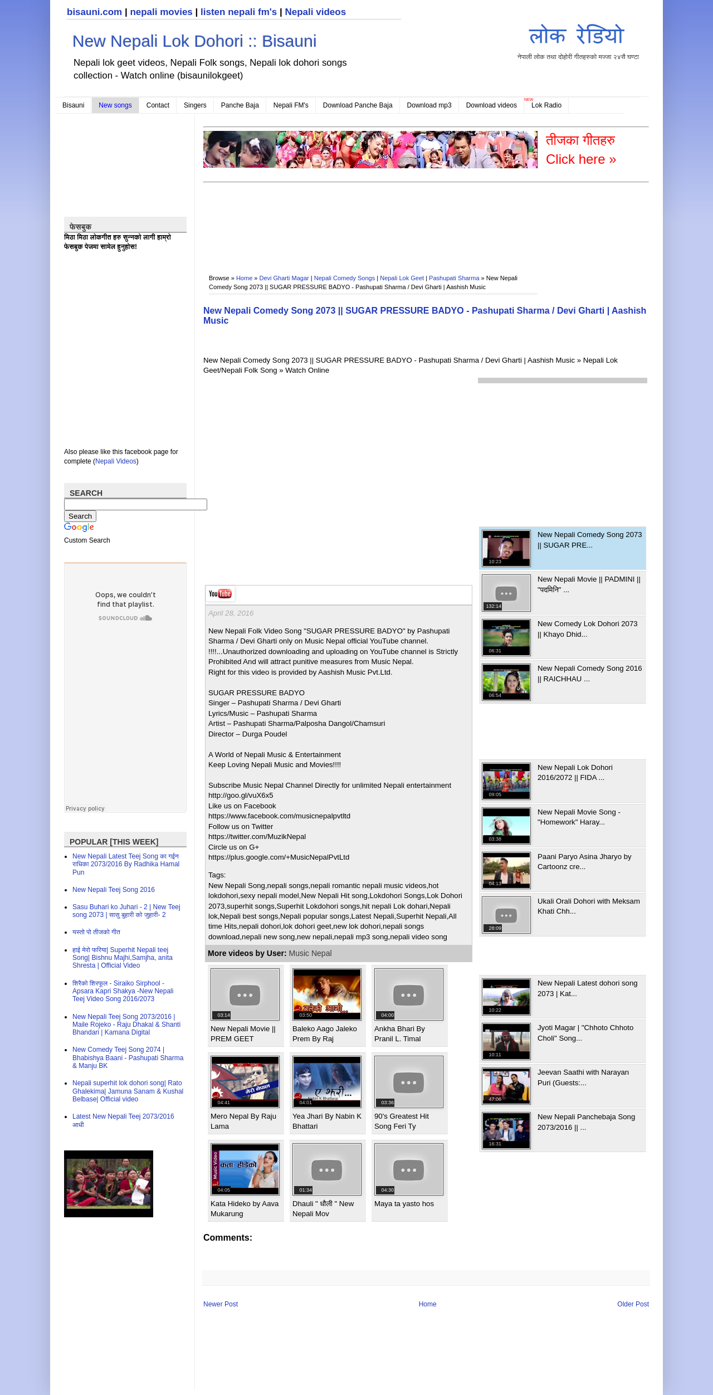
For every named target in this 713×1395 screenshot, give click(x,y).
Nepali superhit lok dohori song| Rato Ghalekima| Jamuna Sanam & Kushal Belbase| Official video (127, 1091)
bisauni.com (94, 12)
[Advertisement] (406, 221)
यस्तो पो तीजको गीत (96, 932)
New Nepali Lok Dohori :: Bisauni (194, 41)
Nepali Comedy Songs (344, 278)
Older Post (633, 1304)
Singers (195, 105)
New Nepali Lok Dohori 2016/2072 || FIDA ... (575, 772)
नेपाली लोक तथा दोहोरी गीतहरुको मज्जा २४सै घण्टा (578, 40)
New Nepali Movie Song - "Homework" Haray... (579, 817)
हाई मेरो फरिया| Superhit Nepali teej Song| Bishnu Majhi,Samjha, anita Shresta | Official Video (122, 958)
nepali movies (161, 12)
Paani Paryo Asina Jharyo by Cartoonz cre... (585, 861)
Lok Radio (546, 105)
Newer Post (220, 1304)
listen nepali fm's (239, 12)
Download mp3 (429, 105)
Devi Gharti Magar (284, 278)
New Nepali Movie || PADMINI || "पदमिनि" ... (589, 584)
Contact (157, 105)
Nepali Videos (115, 461)
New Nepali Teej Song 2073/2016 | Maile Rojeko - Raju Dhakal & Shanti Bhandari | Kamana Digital (126, 1025)
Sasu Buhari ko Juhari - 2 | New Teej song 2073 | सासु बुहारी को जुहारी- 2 (126, 911)
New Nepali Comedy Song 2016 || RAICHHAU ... (590, 673)
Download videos (491, 105)
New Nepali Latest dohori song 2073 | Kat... (588, 988)
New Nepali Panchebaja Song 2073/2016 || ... (586, 1122)
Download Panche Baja (358, 105)
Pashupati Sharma (454, 278)
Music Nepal (310, 953)
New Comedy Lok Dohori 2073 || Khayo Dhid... (588, 629)
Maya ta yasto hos (404, 1203)
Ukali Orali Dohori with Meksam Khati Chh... (589, 906)
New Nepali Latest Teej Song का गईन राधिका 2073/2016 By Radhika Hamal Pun (125, 864)
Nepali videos (315, 12)
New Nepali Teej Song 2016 (113, 890)
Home (244, 278)
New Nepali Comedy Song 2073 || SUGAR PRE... (590, 539)
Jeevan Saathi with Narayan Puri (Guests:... (583, 1077)
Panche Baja (240, 105)
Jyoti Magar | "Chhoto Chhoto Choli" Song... (585, 1032)
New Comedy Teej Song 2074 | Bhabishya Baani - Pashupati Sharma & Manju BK (127, 1058)
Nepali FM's (291, 105)
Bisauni (73, 105)
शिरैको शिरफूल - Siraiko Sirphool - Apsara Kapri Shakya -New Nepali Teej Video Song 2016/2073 (122, 991)
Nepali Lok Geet (402, 278)
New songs (115, 105)
